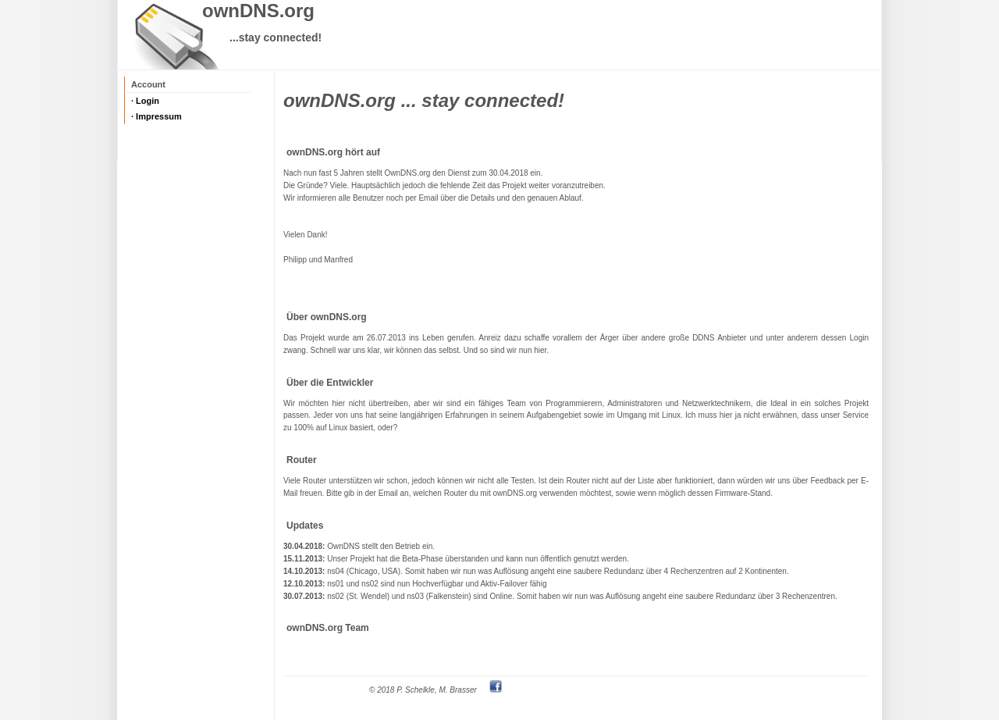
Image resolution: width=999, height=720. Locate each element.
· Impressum (156, 116)
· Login (145, 100)
